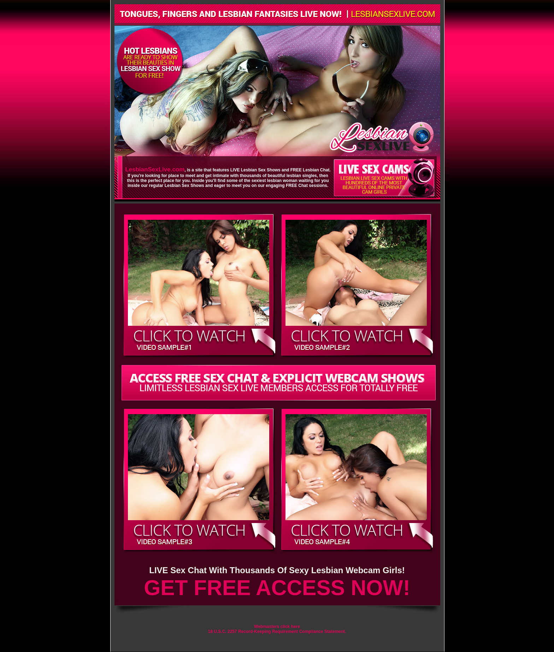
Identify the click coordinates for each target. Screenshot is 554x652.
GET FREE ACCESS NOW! (277, 588)
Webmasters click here (277, 626)
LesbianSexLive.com (154, 169)
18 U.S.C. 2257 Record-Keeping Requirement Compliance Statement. (277, 631)
